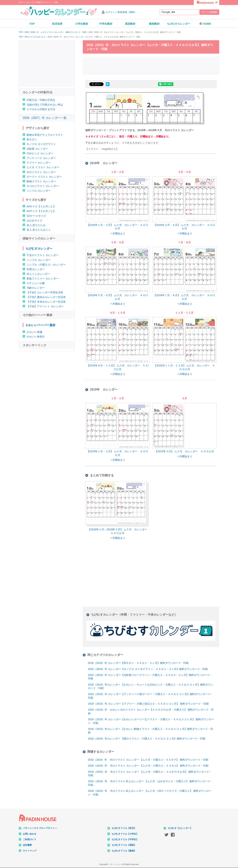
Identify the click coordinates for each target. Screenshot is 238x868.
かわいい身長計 (36, 336)
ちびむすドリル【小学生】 (125, 834)
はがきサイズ (34, 220)
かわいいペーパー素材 (40, 325)
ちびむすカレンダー (178, 23)
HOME (205, 23)
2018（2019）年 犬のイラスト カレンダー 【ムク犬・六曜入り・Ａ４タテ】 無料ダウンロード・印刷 (148, 759)
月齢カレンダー (36, 287)
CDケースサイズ (36, 215)
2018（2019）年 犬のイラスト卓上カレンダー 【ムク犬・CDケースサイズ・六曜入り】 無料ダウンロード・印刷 (149, 792)
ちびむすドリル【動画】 (124, 850)
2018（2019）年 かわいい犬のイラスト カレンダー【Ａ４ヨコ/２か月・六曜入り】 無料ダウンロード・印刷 (151, 711)
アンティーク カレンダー (41, 158)
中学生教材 (105, 23)
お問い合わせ (29, 834)
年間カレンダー (36, 269)
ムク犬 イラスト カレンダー (43, 167)
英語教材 (130, 23)
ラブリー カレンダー (39, 162)
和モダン (32, 139)
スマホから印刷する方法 (41, 109)
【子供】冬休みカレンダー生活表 (46, 301)
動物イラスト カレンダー (41, 181)
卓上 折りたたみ (36, 225)
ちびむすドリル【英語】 (124, 845)
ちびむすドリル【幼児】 (124, 828)
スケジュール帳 (36, 283)
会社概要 (27, 845)
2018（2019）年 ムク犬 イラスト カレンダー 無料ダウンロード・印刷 (55, 32)
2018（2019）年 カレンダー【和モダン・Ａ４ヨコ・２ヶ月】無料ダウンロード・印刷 (138, 662)
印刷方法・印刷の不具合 (41, 99)
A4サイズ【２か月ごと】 (35, 37)
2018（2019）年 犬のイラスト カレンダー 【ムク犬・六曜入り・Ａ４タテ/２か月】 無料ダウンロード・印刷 (150, 773)
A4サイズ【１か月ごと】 (41, 206)
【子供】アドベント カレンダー (45, 306)
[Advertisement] (151, 65)
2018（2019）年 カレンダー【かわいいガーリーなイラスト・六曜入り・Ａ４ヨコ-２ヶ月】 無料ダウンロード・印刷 (151, 721)
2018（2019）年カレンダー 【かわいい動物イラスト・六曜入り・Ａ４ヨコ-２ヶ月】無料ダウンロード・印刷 (150, 730)
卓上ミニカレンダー (38, 273)
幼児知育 (57, 23)
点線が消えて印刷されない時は (45, 104)
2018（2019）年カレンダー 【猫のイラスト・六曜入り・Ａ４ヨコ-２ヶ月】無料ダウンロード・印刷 (146, 738)
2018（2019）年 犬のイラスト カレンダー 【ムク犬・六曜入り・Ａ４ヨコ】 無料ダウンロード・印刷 (148, 765)
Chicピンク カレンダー (40, 153)
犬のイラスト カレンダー (41, 172)
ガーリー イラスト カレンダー (44, 176)
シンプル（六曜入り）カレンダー (46, 264)
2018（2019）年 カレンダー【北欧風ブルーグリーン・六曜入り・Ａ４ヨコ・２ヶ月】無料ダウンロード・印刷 (150, 676)
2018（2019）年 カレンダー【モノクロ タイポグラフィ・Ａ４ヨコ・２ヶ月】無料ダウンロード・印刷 (148, 669)
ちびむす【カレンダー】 (180, 828)
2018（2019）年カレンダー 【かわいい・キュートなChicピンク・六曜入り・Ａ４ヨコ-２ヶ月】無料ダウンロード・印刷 (150, 686)
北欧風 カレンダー (37, 148)
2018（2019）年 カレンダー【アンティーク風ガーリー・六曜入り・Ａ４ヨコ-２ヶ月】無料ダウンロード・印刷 (150, 696)
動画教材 (154, 23)
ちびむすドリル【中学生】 (125, 839)
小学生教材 (81, 23)
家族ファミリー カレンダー (43, 278)
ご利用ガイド (29, 839)
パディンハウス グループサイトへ (40, 828)
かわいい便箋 (34, 331)
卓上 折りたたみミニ (39, 229)
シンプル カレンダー (39, 190)
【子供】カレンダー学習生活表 (45, 292)
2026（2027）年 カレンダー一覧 (45, 117)
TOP (32, 23)
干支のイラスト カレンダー (43, 255)
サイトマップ (29, 850)
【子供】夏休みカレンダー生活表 (46, 297)
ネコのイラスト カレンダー (43, 186)
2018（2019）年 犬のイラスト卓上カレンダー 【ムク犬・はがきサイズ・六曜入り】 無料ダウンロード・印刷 (150, 783)
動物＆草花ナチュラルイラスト (45, 134)
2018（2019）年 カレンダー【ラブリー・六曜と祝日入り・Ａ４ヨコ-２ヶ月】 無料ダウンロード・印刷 (148, 703)
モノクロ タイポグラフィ (41, 144)
